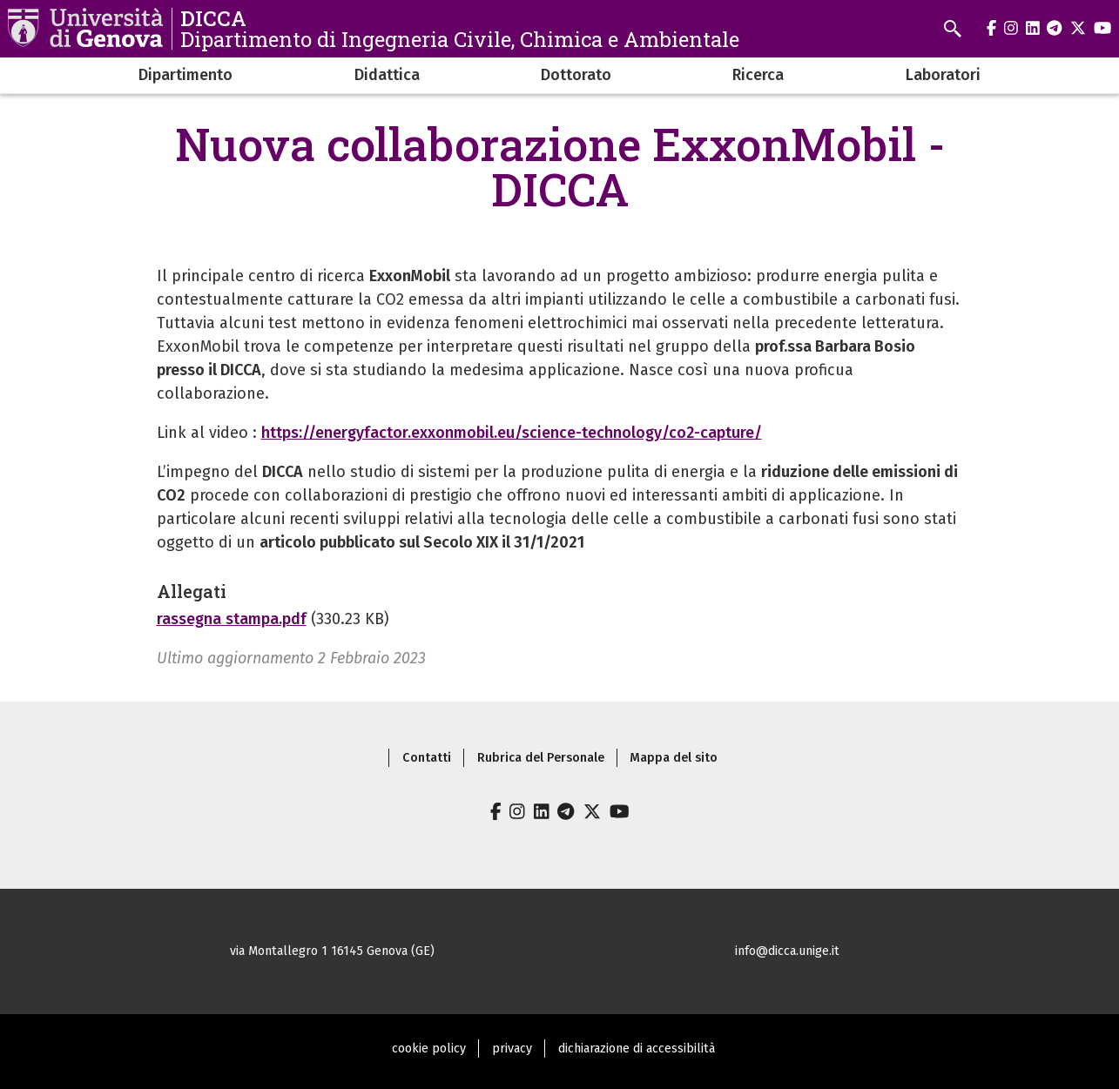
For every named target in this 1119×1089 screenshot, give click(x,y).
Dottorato (576, 74)
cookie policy (429, 1048)
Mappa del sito (674, 757)
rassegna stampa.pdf (232, 619)
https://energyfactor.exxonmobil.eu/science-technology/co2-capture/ (511, 432)
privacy (512, 1048)
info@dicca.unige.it (787, 951)
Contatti (426, 757)
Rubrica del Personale (540, 757)
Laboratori (943, 74)
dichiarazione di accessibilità (636, 1048)
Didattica (387, 74)
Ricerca (758, 74)
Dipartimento (185, 74)
